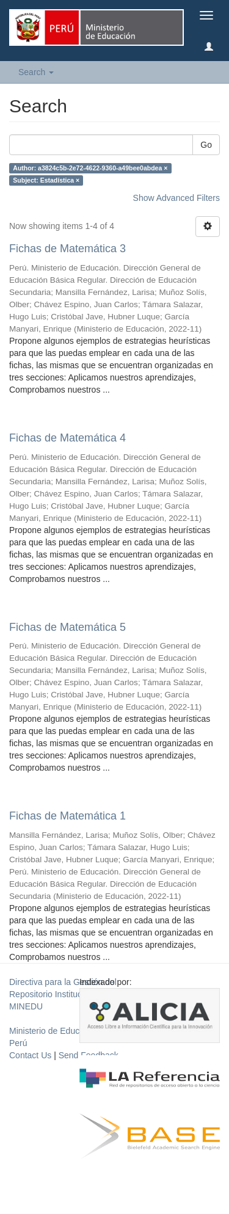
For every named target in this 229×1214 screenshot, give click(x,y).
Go (206, 145)
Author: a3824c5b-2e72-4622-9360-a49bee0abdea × (90, 168)
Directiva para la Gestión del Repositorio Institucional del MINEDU (63, 994)
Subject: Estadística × (46, 180)
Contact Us (30, 1055)
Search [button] (36, 72)
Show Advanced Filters (176, 198)
